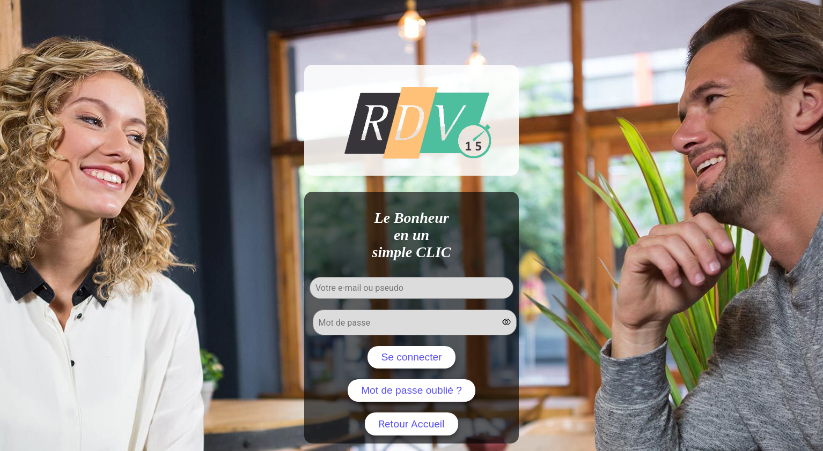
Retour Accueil (411, 424)
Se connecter (411, 357)
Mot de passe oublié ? (411, 390)
